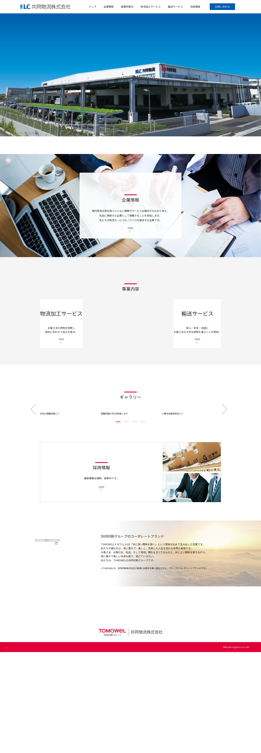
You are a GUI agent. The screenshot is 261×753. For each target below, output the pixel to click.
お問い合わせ (222, 6)
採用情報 (195, 6)
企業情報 (109, 6)
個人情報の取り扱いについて (40, 748)
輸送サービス (175, 6)
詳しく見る (130, 229)
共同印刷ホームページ (64, 657)
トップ (92, 6)
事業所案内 (127, 6)
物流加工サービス (151, 6)
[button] (33, 483)
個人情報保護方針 (13, 748)
